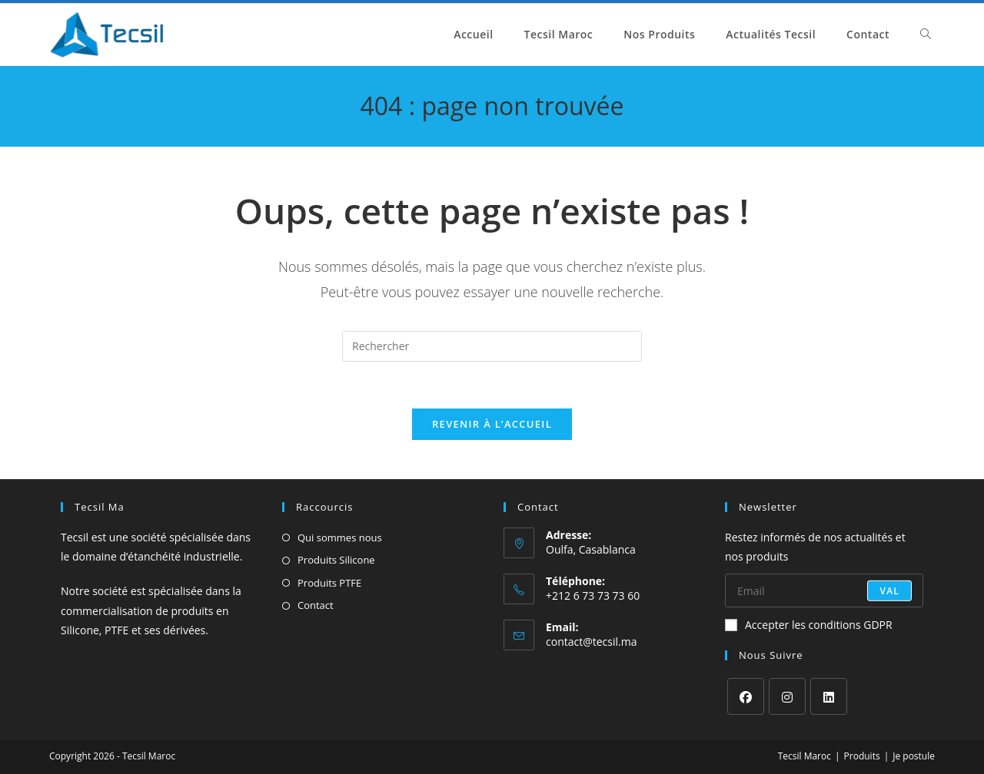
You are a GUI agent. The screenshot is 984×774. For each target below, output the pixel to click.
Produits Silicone (336, 560)
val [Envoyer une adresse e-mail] (889, 590)
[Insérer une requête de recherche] (492, 346)
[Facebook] (745, 696)
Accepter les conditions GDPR (809, 624)
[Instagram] (787, 696)
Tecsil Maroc (804, 755)
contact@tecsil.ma (591, 641)
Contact (316, 605)
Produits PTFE (329, 583)
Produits (862, 755)
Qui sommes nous (340, 537)
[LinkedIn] (828, 696)
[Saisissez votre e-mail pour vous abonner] (824, 590)
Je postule (914, 755)
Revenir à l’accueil (492, 424)
